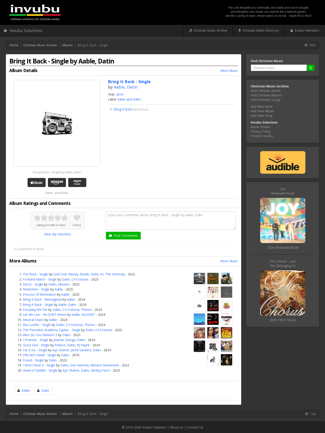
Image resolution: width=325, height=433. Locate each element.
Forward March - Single (40, 279)
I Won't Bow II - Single (39, 365)
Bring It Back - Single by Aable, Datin (57, 172)
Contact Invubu (262, 136)
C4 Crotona (80, 279)
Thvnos (86, 309)
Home (13, 45)
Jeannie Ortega (64, 340)
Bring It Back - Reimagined (42, 299)
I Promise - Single (35, 340)
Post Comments (123, 235)
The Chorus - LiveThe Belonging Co (283, 263)
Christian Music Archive (208, 30)
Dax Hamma (79, 365)
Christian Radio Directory (259, 30)
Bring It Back (123, 109)
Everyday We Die (35, 309)
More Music (229, 70)
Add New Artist (262, 106)
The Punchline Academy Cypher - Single (51, 330)
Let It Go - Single (35, 350)
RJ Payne (83, 345)
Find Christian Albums (266, 95)
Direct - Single (33, 284)
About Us (176, 427)
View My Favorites (57, 234)
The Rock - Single (35, 274)
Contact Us (195, 427)
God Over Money (65, 274)
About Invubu (260, 127)
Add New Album (262, 111)
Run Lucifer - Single (37, 325)
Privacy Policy (261, 131)
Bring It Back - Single (38, 304)
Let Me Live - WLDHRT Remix (44, 314)
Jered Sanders (81, 350)
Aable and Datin (129, 99)
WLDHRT (88, 314)
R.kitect (60, 345)
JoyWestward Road (282, 191)
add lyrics (140, 109)
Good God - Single (36, 345)
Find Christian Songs (265, 100)
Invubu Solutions (22, 30)
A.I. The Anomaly (112, 274)
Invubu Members (304, 30)
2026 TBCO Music (282, 320)
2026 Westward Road (282, 247)
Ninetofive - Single (36, 289)
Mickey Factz (100, 370)
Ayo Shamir (60, 350)
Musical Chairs (33, 320)
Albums (67, 45)
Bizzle (84, 274)
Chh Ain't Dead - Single (39, 355)
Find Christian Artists (266, 91)
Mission (63, 284)
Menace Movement (104, 365)
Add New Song (261, 115)
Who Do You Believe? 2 (40, 335)
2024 (119, 94)
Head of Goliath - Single (40, 370)
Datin (132, 87)
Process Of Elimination (39, 294)
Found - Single (33, 360)
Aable (119, 87)
